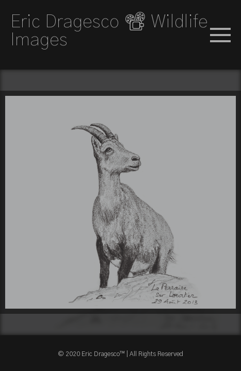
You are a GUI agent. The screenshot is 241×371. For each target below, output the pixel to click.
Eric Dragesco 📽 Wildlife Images (109, 31)
